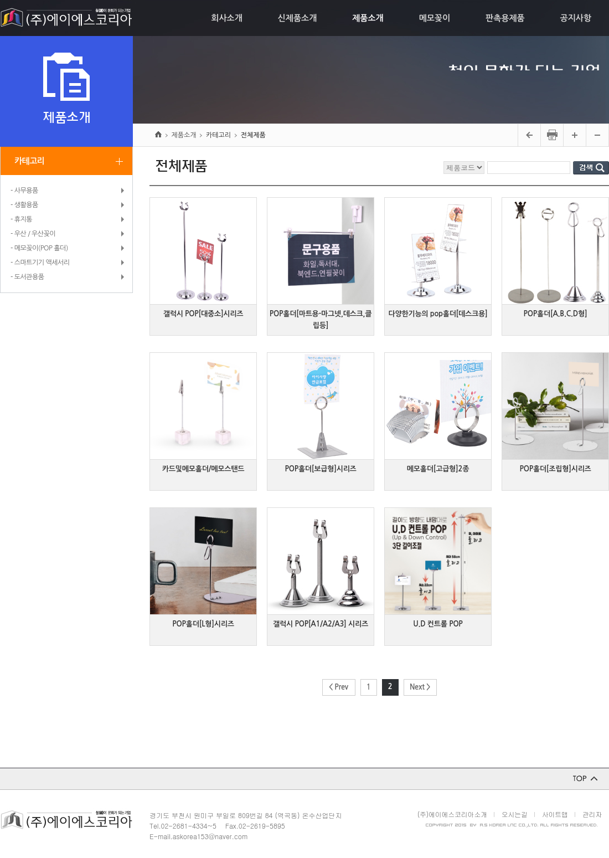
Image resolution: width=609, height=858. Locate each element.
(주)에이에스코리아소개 (452, 814)
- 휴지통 (21, 219)
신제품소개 (297, 18)
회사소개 (226, 18)
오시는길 (515, 814)
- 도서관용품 (27, 277)
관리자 (592, 814)
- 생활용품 (24, 205)
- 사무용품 (24, 190)
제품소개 (367, 18)
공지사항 (575, 18)
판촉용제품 (505, 18)
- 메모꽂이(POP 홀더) (39, 248)
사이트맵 (555, 814)
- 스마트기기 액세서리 (40, 262)
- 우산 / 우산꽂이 (33, 233)
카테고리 (29, 161)
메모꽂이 (434, 18)
